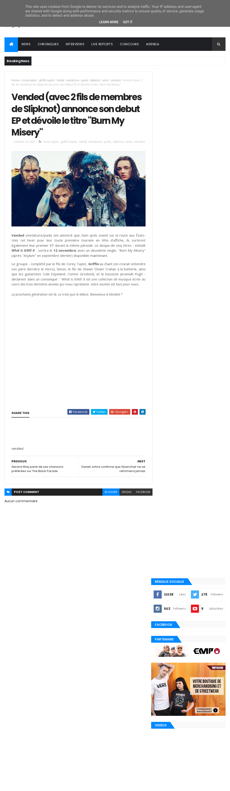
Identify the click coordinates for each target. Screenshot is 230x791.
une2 (105, 80)
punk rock (167, 700)
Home (15, 80)
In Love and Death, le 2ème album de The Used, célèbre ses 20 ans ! (201, 571)
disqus (124, 501)
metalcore (72, 80)
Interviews (75, 44)
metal (60, 80)
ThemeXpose (29, 785)
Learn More (108, 22)
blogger (108, 501)
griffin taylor (47, 80)
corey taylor (29, 80)
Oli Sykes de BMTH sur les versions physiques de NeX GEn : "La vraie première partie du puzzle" (201, 592)
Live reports (102, 44)
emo (163, 646)
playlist (165, 669)
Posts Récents (174, 609)
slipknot (95, 80)
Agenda (152, 44)
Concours (129, 44)
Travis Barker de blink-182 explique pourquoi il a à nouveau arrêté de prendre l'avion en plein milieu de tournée (188, 549)
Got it (128, 22)
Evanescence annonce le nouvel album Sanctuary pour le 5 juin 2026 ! (200, 499)
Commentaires (208, 609)
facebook (140, 501)
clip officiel (168, 639)
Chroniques (48, 44)
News (26, 44)
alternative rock (172, 631)
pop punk (166, 677)
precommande (169, 692)
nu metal (166, 662)
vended (116, 80)
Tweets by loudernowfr (175, 476)
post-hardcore (170, 684)
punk (85, 80)
